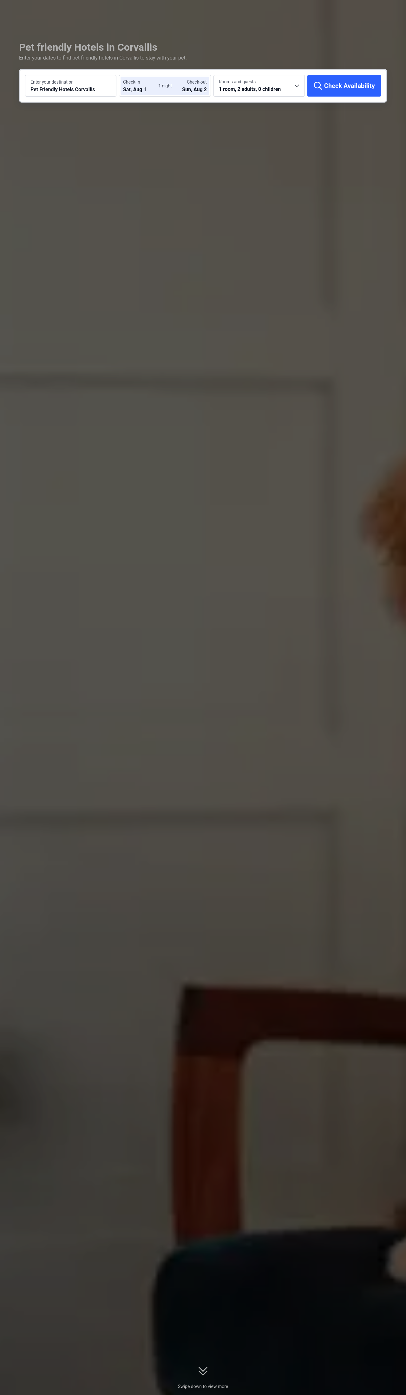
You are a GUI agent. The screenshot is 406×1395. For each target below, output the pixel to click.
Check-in (131, 82)
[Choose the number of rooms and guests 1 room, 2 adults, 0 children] (259, 85)
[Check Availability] (344, 86)
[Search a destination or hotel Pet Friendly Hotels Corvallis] (70, 86)
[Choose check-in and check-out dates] (142, 85)
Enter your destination (52, 82)
